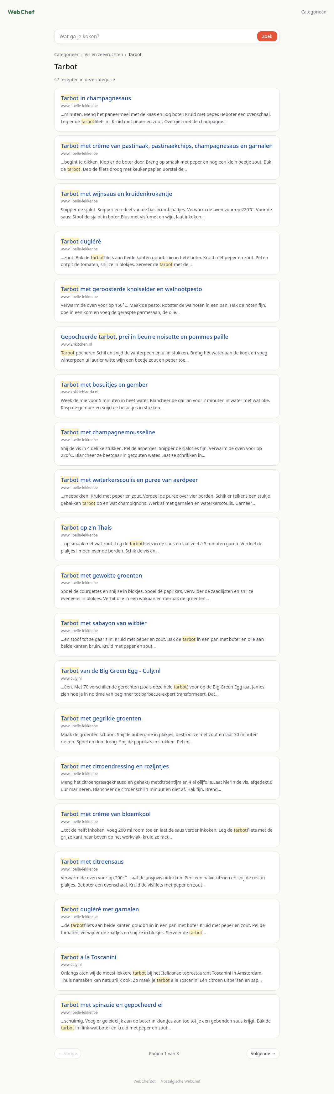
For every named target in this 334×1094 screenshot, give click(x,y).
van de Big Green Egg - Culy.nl (111, 670)
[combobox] (167, 36)
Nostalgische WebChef (181, 1081)
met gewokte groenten (101, 575)
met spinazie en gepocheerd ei (112, 1004)
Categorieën (313, 12)
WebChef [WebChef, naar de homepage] (21, 12)
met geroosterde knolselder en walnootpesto (131, 289)
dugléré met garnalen (100, 909)
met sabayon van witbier (104, 623)
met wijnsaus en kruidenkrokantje (116, 193)
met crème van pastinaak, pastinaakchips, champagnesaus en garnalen (167, 145)
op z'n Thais (86, 527)
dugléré (81, 241)
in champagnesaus (96, 98)
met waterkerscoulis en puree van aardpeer (129, 480)
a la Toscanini (88, 957)
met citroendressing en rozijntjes (115, 766)
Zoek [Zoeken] (267, 36)
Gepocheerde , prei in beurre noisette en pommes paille (144, 336)
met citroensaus (92, 861)
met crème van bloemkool (106, 814)
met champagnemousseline (108, 432)
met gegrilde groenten (101, 718)
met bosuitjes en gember (104, 384)
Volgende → (263, 1053)
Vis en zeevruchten (104, 54)
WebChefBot (145, 1081)
